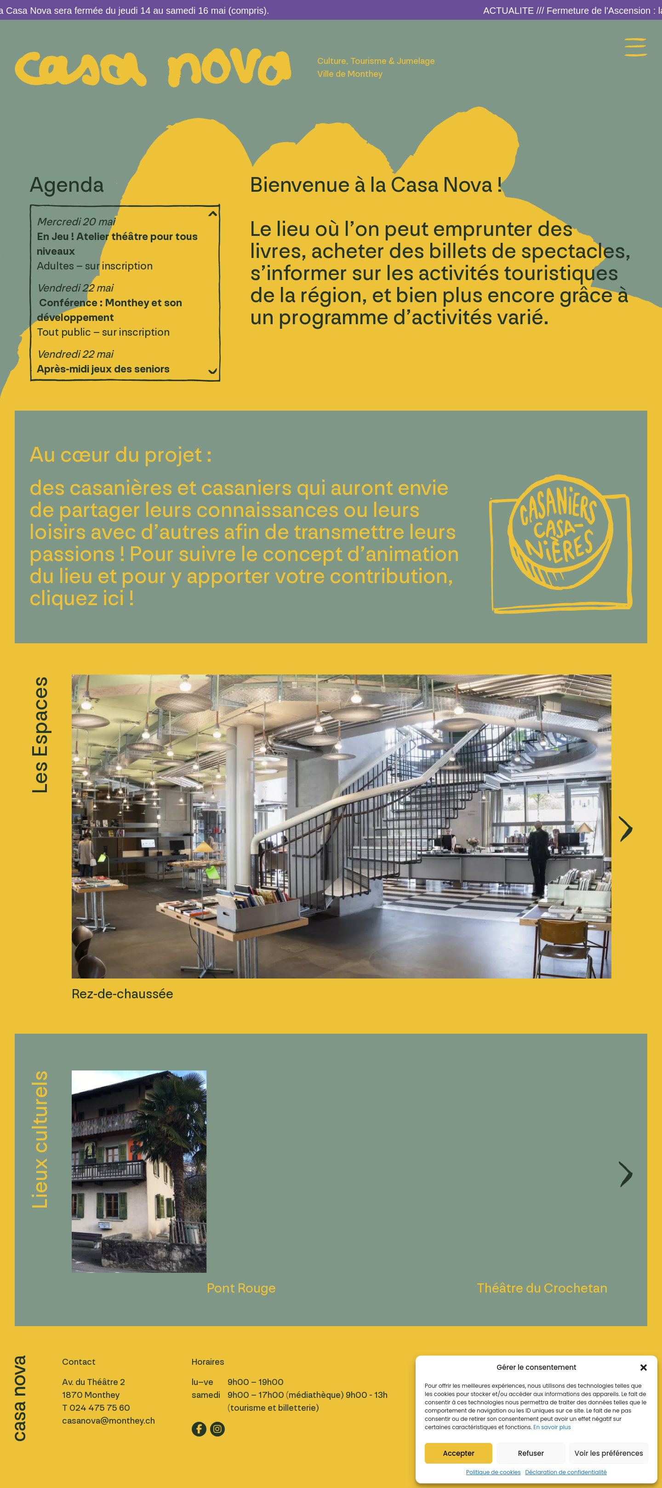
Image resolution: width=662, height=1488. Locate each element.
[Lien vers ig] (217, 1429)
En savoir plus (552, 1427)
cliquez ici (76, 598)
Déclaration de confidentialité (566, 1472)
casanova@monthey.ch (108, 1420)
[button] (643, 1367)
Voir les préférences (609, 1453)
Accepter (458, 1453)
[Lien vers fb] (199, 1429)
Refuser (531, 1453)
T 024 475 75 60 (96, 1408)
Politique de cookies (493, 1472)
